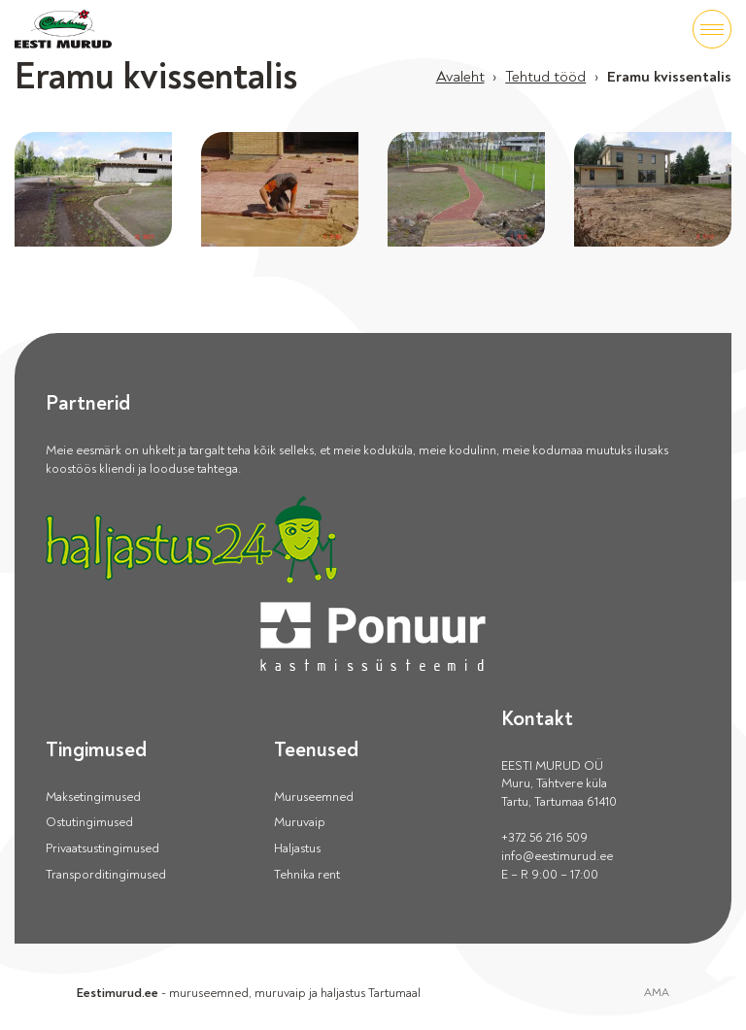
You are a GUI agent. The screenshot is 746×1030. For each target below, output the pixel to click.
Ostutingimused (89, 822)
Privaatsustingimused (102, 848)
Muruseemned (314, 797)
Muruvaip (299, 822)
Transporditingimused (106, 874)
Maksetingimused (93, 797)
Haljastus (297, 848)
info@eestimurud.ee (557, 856)
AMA (656, 992)
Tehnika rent (307, 874)
